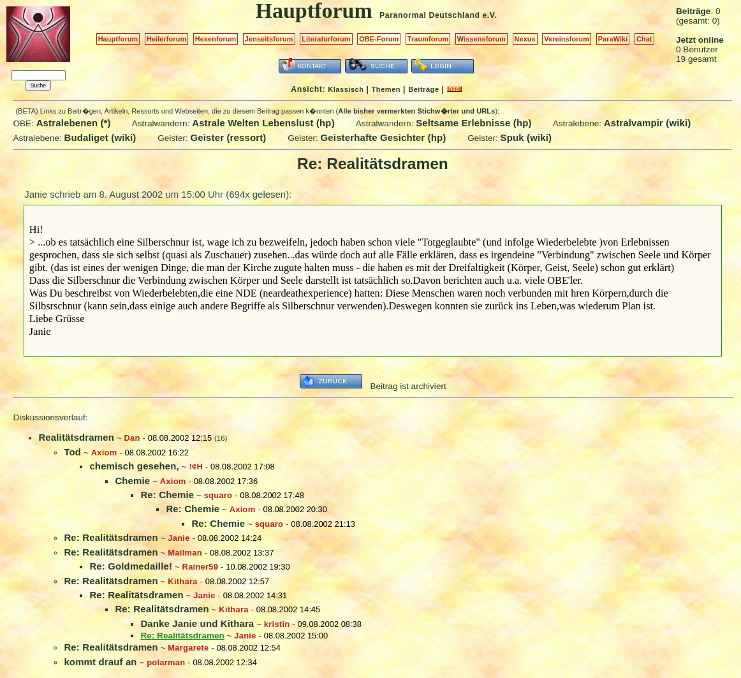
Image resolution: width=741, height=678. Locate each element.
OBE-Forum (379, 39)
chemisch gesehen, (134, 466)
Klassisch (345, 89)
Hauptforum (118, 39)
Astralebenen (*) (73, 122)
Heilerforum (166, 39)
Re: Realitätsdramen (111, 537)
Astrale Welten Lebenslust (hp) (263, 122)
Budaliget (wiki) (100, 137)
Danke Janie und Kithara (197, 623)
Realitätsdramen (76, 437)
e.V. (489, 15)
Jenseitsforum (269, 39)
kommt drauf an (100, 661)
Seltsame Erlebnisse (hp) (473, 122)
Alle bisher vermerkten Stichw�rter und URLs (416, 111)
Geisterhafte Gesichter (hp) (383, 137)
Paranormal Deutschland (429, 15)
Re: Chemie (167, 494)
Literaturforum (326, 39)
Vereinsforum (566, 39)
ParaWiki (613, 39)
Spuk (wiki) (526, 137)
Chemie (132, 480)
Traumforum (428, 39)
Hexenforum (216, 39)
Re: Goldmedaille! (130, 566)
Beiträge (423, 89)
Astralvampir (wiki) (647, 122)
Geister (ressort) (229, 137)
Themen (386, 89)
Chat (644, 39)
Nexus (525, 39)
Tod (72, 451)
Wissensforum (481, 39)
